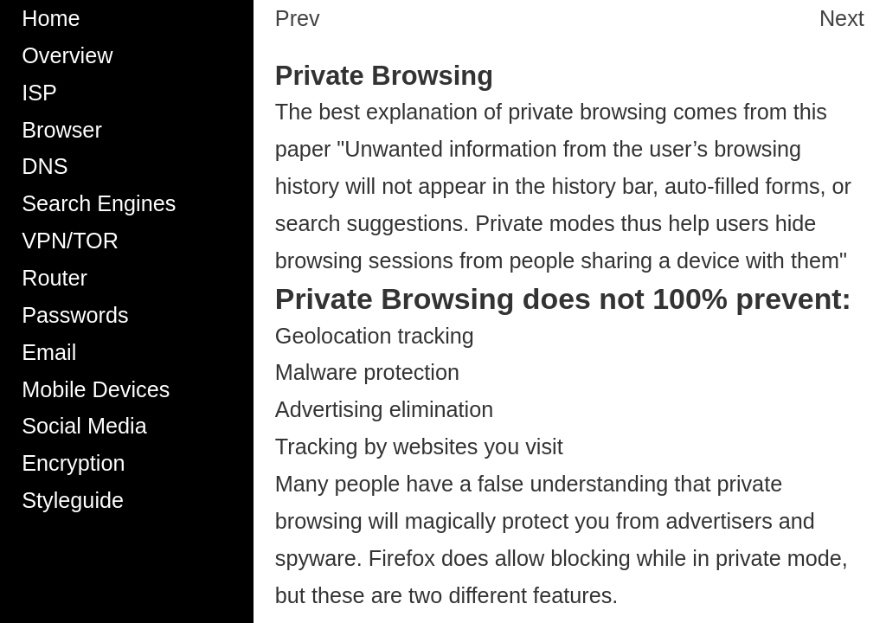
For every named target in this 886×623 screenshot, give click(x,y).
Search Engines (99, 203)
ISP (39, 92)
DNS (44, 166)
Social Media (84, 426)
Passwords (75, 315)
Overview (67, 55)
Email (49, 352)
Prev (297, 18)
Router (54, 278)
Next (841, 18)
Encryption (73, 463)
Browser (62, 130)
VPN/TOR (70, 240)
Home (51, 18)
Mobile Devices (96, 389)
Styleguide (73, 500)
